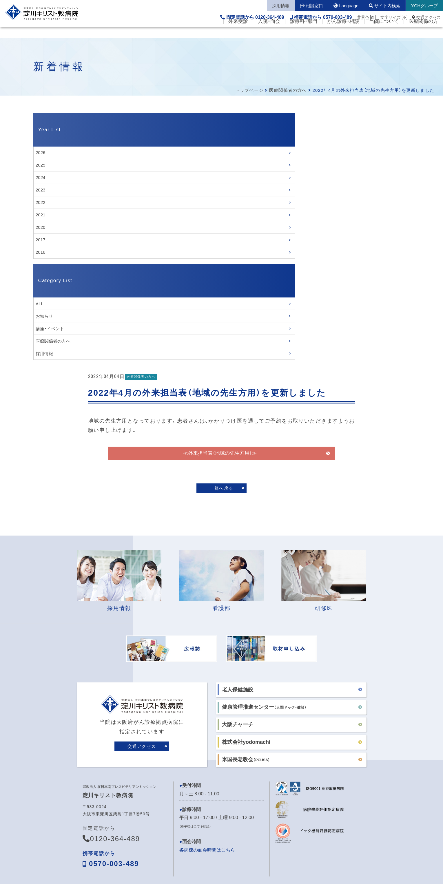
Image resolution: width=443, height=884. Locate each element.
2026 (40, 152)
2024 (40, 177)
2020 (40, 227)
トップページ (249, 90)
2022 (40, 202)
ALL (39, 303)
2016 (40, 252)
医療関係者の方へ (288, 90)
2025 (40, 164)
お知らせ (44, 316)
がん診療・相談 (343, 32)
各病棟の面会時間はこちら (207, 708)
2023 (40, 189)
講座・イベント (50, 328)
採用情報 (44, 353)
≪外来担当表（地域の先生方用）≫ (256, 196)
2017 (40, 239)
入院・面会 (269, 32)
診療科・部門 (303, 32)
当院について (384, 32)
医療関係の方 (423, 32)
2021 (40, 214)
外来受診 (238, 32)
